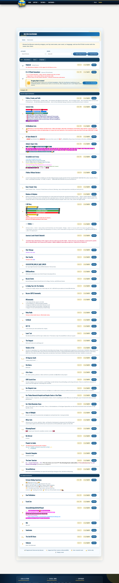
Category (23, 51)
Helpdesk (28, 65)
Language (42, 59)
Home (29, 2)
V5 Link (94, 64)
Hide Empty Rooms (80, 54)
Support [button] (35, 2)
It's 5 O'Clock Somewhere (33, 72)
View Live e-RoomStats (90, 82)
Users (35, 59)
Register (100, 2)
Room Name (27, 59)
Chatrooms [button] (51, 2)
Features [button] (43, 2)
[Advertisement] (59, 15)
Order (48, 51)
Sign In (94, 2)
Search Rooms (92, 54)
